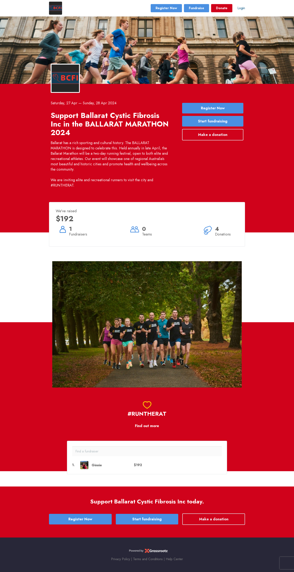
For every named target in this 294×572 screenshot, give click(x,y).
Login (241, 8)
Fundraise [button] (196, 8)
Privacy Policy (120, 559)
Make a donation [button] (212, 134)
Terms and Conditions (148, 559)
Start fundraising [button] (212, 121)
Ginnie (97, 465)
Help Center (174, 559)
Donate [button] (221, 8)
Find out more (147, 426)
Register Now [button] (166, 8)
